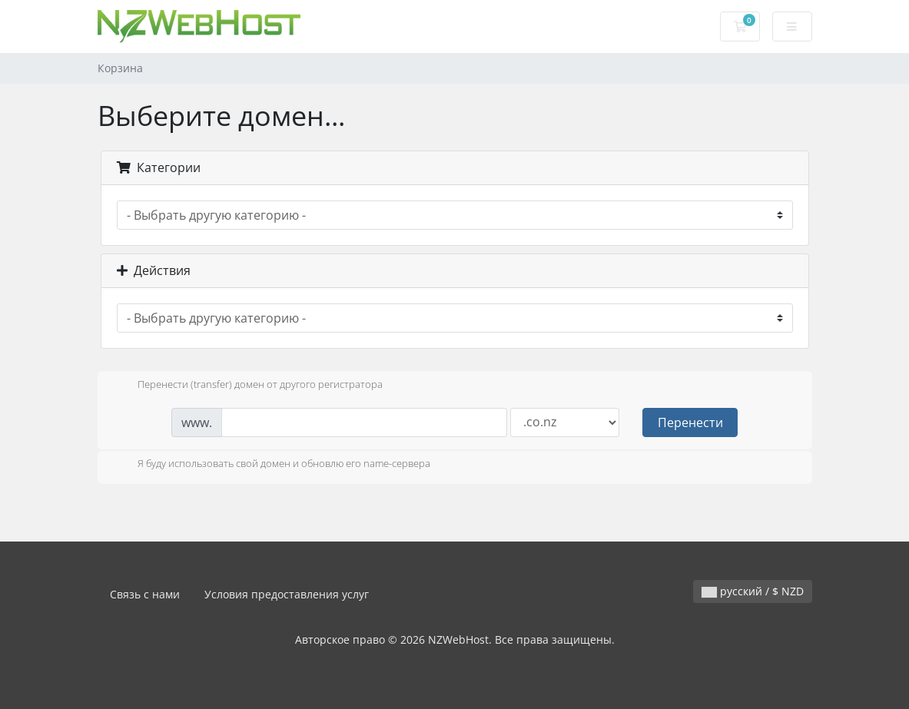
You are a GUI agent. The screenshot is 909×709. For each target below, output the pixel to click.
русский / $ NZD (753, 591)
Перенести (690, 422)
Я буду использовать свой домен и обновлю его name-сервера (271, 464)
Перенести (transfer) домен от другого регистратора (248, 385)
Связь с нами (145, 594)
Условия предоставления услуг (286, 594)
